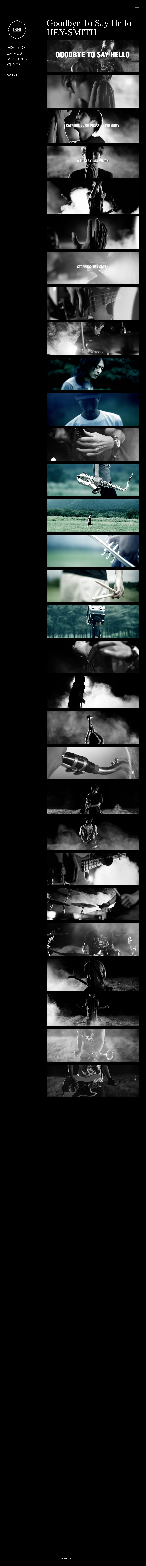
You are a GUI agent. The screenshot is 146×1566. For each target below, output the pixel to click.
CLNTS (14, 64)
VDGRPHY (17, 58)
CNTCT (12, 74)
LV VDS (14, 53)
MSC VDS (16, 47)
